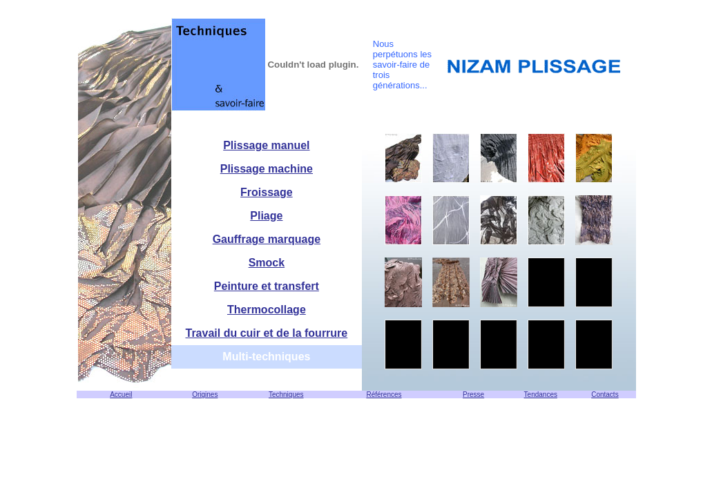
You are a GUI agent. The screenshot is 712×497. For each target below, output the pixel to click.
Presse (473, 394)
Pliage (266, 216)
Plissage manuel (266, 145)
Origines (205, 394)
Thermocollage (266, 309)
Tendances (540, 394)
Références (383, 394)
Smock (267, 263)
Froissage (266, 192)
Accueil (121, 394)
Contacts (604, 394)
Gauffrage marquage (266, 239)
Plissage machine (266, 169)
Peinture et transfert (266, 286)
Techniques (286, 394)
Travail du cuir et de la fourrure (267, 333)
